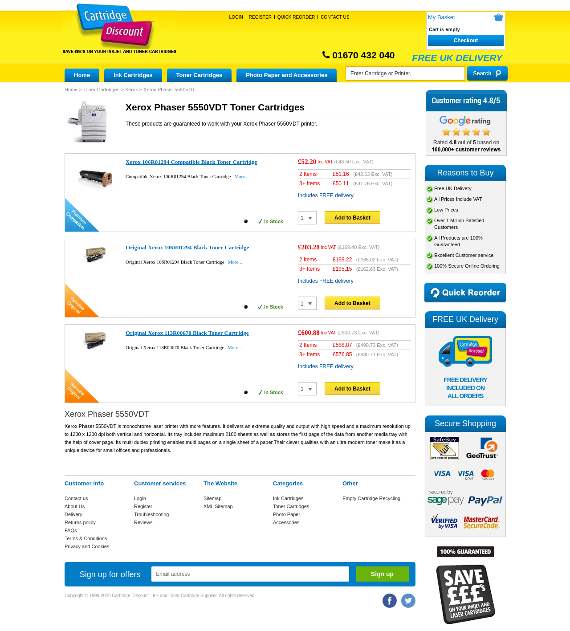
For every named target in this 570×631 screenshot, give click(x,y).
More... (241, 176)
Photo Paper (286, 514)
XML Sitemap (218, 506)
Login (236, 17)
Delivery (73, 514)
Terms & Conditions (86, 538)
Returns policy (80, 522)
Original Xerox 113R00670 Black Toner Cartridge (187, 333)
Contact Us (335, 17)
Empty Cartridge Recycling (371, 498)
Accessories (286, 522)
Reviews (143, 522)
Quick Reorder (296, 17)
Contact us (76, 498)
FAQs (71, 530)
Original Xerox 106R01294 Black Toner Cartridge (187, 247)
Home (82, 75)
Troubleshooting (151, 514)
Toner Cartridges (199, 75)
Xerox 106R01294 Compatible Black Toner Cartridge (191, 162)
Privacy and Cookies (87, 546)
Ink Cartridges (133, 75)
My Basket (441, 17)
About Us (75, 506)
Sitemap (212, 498)
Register (260, 17)
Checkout (466, 40)
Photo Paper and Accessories (286, 75)
